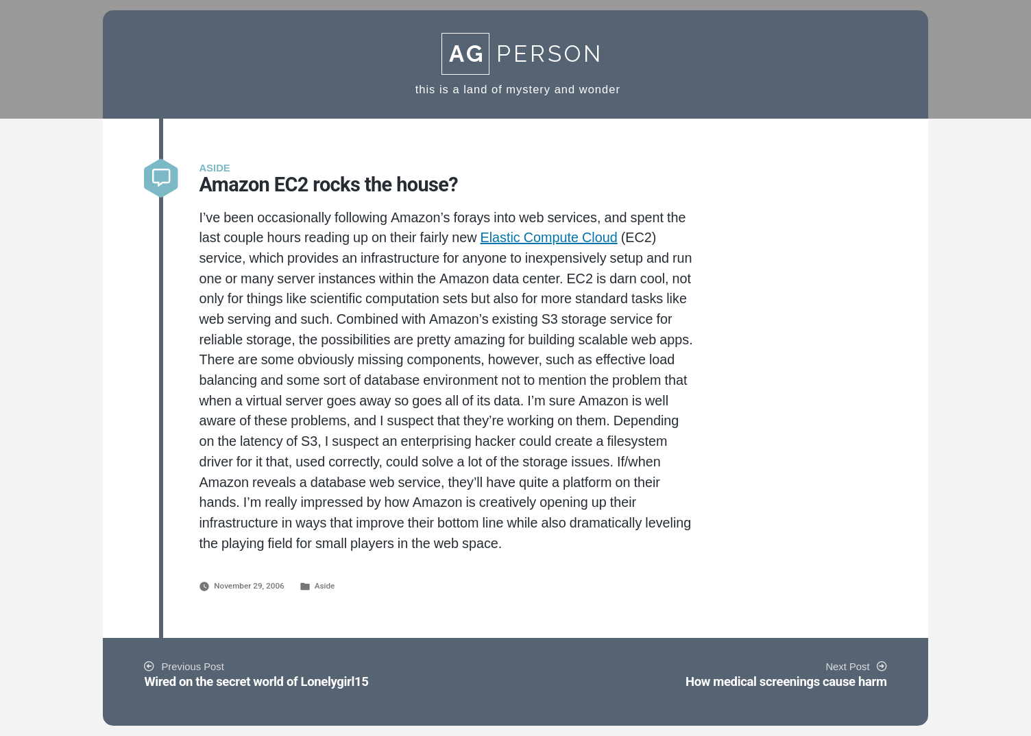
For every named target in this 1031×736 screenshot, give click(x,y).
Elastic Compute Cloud (548, 238)
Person (522, 53)
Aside (325, 586)
